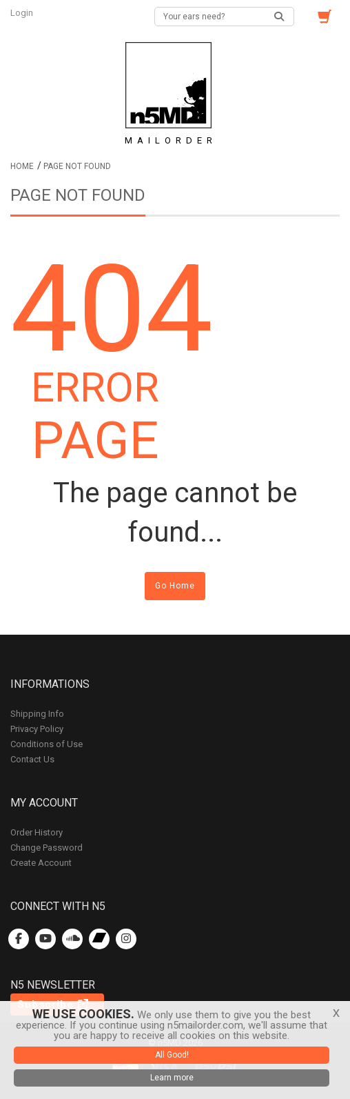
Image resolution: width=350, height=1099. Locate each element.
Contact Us (32, 759)
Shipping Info (37, 714)
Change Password (46, 847)
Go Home (175, 586)
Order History (36, 832)
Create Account (41, 863)
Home (22, 166)
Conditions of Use (46, 744)
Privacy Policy (36, 729)
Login (22, 13)
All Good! (172, 1055)
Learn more (172, 1077)
